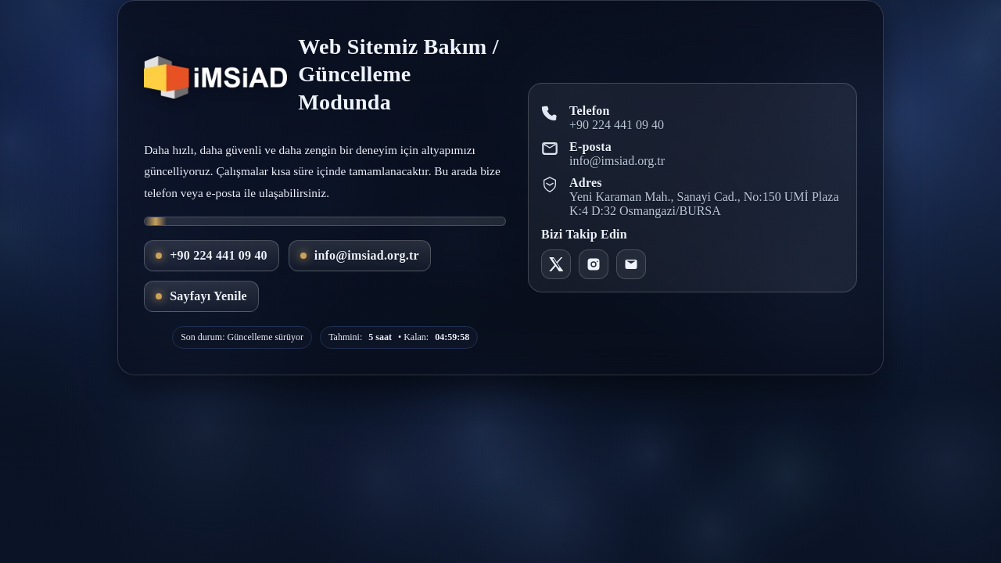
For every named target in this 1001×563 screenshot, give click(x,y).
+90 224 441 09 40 (616, 124)
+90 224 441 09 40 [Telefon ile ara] (211, 255)
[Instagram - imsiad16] (593, 264)
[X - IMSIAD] (556, 264)
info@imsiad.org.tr (617, 160)
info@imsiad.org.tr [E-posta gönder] (359, 255)
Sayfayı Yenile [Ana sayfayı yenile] (201, 296)
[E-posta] (631, 264)
